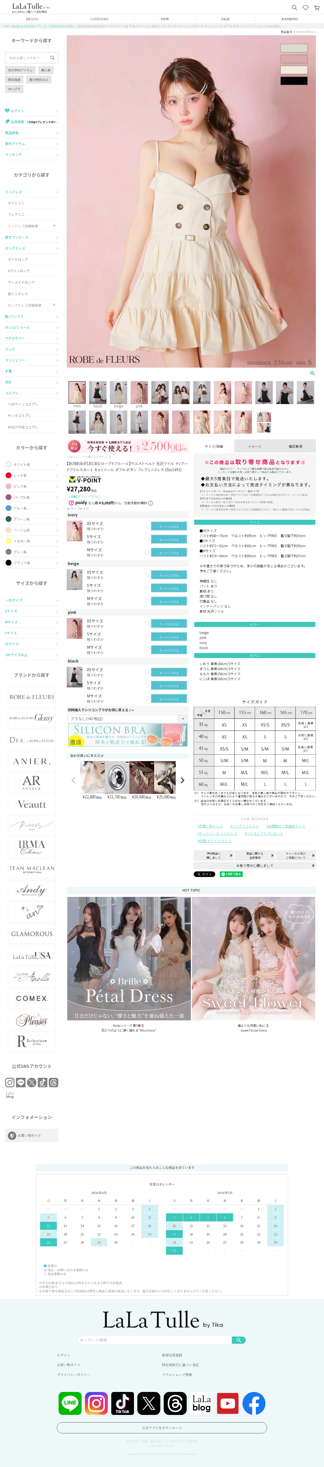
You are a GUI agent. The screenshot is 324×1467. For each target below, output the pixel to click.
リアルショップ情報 (177, 1374)
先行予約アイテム (20, 70)
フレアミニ (16, 214)
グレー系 (20, 551)
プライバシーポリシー (73, 1374)
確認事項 (295, 446)
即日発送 (14, 79)
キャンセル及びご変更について (296, 855)
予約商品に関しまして (214, 855)
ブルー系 (20, 508)
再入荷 (45, 70)
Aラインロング (19, 270)
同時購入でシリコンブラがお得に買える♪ (101, 709)
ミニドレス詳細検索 (23, 225)
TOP (6, 26)
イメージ (254, 446)
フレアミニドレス (245, 826)
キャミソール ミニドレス (218, 833)
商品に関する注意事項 (254, 855)
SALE (225, 18)
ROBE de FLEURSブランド (29, 26)
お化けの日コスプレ (23, 427)
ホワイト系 (21, 464)
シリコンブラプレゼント (264, 833)
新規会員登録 (172, 1354)
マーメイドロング (21, 282)
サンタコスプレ (19, 415)
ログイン (63, 1354)
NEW (165, 18)
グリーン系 (21, 519)
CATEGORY (99, 18)
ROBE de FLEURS (61, 26)
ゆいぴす (14, 89)
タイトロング (18, 259)
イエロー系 (21, 540)
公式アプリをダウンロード (162, 1427)
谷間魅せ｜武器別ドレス (286, 826)
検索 (239, 1340)
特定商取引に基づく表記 (180, 1364)
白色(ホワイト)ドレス (215, 840)
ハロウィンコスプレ (23, 404)
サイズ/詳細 (214, 446)
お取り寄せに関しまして (254, 865)
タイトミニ (16, 202)
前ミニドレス (18, 293)
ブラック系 (21, 562)
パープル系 (21, 497)
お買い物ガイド (68, 1364)
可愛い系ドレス (211, 826)
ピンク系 (20, 486)
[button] (73, 780)
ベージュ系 (21, 530)
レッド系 (20, 475)
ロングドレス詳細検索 (24, 305)
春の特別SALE (38, 79)
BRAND (32, 18)
